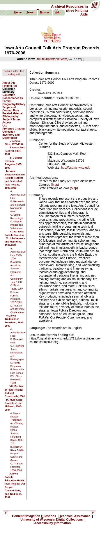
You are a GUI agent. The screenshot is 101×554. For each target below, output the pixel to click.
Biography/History (13, 104)
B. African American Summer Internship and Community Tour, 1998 (16, 272)
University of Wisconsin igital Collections (51, 519)
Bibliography (10, 116)
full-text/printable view (52, 59)
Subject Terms (11, 119)
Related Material (12, 113)
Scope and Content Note (10, 109)
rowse (44, 12)
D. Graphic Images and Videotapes (16, 225)
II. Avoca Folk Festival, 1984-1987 (15, 151)
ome (17, 12)
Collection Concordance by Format (12, 98)
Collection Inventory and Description (11, 134)
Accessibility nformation (52, 523)
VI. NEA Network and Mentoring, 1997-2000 (15, 241)
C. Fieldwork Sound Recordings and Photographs (17, 353)
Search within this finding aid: (14, 73)
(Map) (54, 184)
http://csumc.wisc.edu (75, 167)
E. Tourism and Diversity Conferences (17, 309)
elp (57, 12)
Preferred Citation (13, 128)
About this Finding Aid (9, 84)
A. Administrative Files (17, 332)
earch (30, 12)
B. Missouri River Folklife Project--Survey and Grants (17, 453)
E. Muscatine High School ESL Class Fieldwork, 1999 (17, 376)
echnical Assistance (75, 516)
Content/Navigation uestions (34, 516)
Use (4, 125)
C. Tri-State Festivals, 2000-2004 (16, 467)
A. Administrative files (17, 194)
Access (7, 122)
